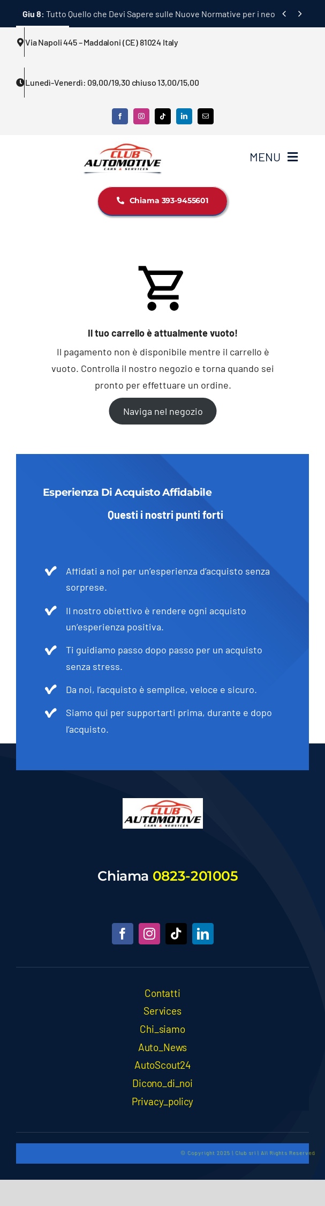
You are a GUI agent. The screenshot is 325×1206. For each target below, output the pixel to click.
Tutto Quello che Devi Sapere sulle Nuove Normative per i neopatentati (166, 14)
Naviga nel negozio (162, 411)
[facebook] (120, 116)
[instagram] (141, 116)
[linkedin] (184, 116)
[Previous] (284, 13)
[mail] (206, 116)
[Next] (300, 13)
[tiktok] (163, 116)
